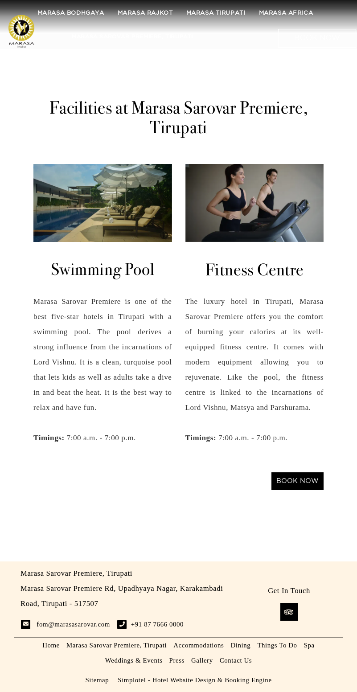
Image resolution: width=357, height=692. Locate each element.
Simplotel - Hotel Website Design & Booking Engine (194, 680)
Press (177, 660)
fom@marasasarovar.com (73, 624)
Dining (240, 645)
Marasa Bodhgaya (70, 13)
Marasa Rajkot (145, 13)
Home (51, 645)
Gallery (202, 660)
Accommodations (198, 645)
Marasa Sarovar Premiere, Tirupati (132, 36)
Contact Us (236, 660)
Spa (309, 645)
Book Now (317, 38)
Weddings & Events (134, 660)
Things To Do (277, 645)
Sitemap (97, 680)
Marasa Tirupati (216, 13)
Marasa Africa (286, 13)
